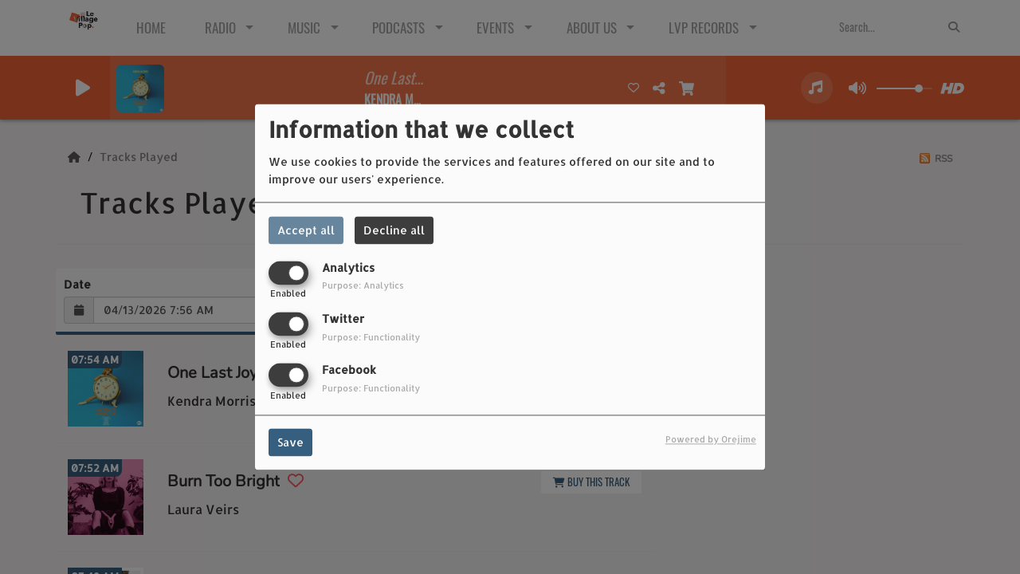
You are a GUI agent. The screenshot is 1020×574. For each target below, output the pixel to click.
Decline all (394, 230)
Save (290, 443)
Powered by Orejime (710, 440)
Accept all (306, 230)
